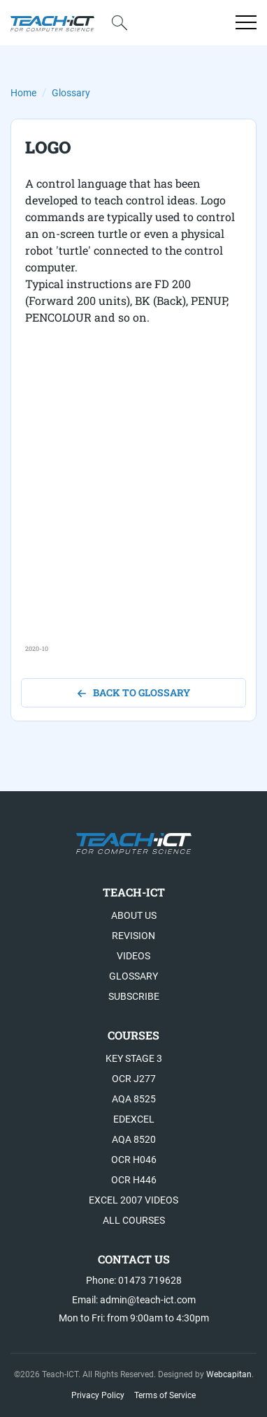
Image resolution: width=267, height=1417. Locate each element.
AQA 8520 (134, 1139)
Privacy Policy (97, 1395)
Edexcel (133, 1119)
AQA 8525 (134, 1098)
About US (134, 915)
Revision (133, 935)
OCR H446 (134, 1179)
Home (23, 92)
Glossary (71, 92)
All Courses (134, 1220)
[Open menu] (246, 22)
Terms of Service (165, 1395)
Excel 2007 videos (133, 1200)
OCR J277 (134, 1078)
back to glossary (134, 692)
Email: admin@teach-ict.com (134, 1299)
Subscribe (133, 996)
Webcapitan (229, 1374)
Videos (133, 955)
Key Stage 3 (134, 1058)
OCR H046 (134, 1159)
